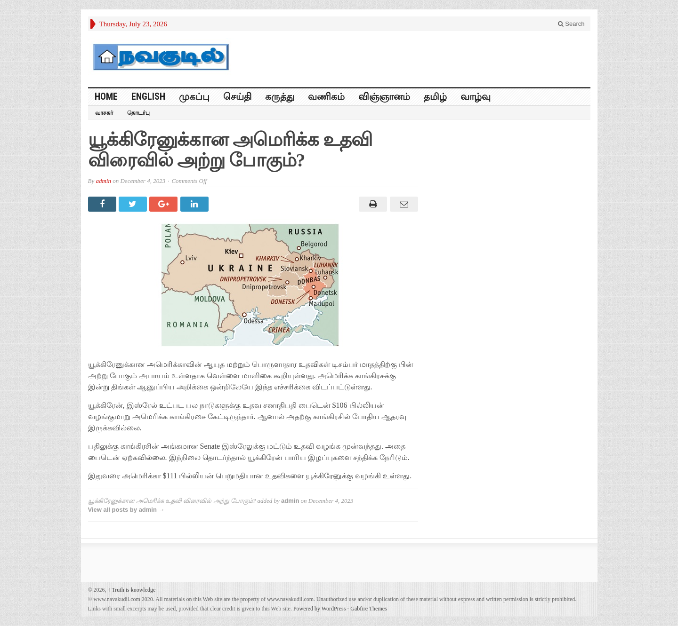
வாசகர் (104, 113)
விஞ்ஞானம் (384, 96)
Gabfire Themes (368, 608)
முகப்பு (194, 96)
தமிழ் (435, 96)
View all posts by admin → (126, 509)
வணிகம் (326, 96)
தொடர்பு (138, 113)
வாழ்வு (475, 96)
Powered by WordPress (319, 608)
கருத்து (279, 96)
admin (103, 180)
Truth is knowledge (132, 589)
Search (571, 23)
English (148, 96)
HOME (106, 96)
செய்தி (237, 96)
